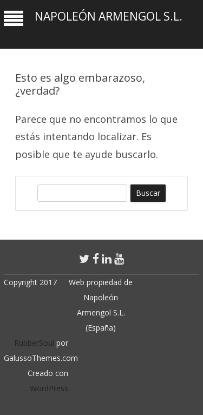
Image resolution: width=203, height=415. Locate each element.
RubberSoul (34, 343)
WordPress (49, 388)
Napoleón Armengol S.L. (108, 16)
